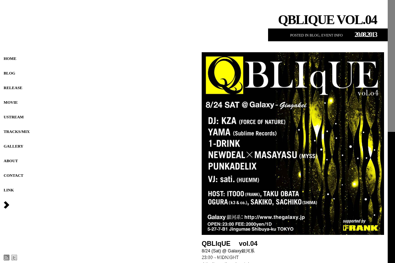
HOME (10, 58)
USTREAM (14, 117)
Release (13, 87)
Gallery (13, 146)
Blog (9, 73)
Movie (11, 102)
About (11, 161)
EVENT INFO (331, 35)
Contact (13, 175)
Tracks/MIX (17, 131)
